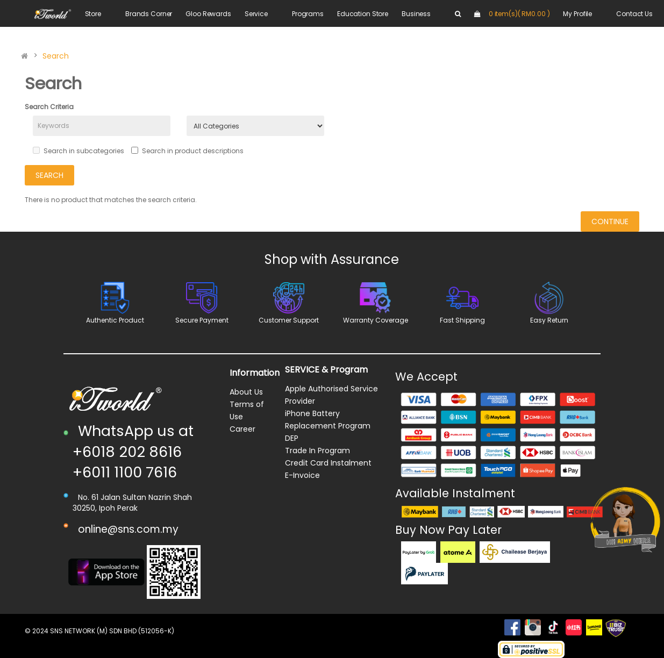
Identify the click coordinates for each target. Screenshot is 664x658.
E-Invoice (302, 475)
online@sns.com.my (128, 529)
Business (416, 13)
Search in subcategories (78, 150)
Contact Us (634, 13)
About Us (246, 392)
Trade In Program (317, 450)
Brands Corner (148, 13)
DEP (291, 438)
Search (55, 56)
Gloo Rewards (208, 13)
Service (256, 13)
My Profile (577, 13)
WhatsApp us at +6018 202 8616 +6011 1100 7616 (133, 451)
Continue (610, 221)
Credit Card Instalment (328, 462)
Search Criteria (49, 106)
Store (93, 13)
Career (242, 429)
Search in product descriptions (187, 150)
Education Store (362, 13)
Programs (308, 13)
